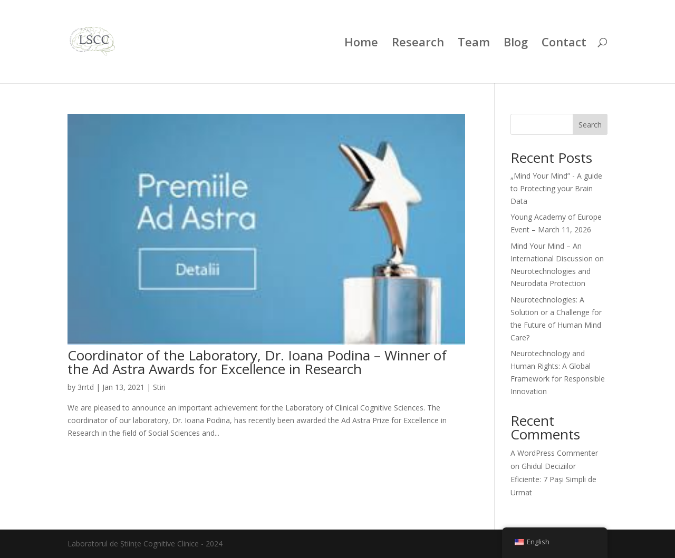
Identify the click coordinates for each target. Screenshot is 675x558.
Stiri (159, 387)
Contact (564, 44)
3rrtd (86, 387)
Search (590, 125)
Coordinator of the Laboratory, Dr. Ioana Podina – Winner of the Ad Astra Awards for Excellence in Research (257, 362)
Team (474, 44)
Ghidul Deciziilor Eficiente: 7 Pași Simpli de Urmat (553, 479)
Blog (516, 44)
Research (418, 44)
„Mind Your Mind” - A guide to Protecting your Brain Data (556, 188)
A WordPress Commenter (554, 453)
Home (361, 44)
